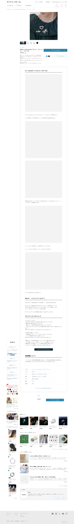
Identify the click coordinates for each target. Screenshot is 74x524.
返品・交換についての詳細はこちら (12, 378)
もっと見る (15, 498)
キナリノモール (9, 9)
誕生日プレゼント (35, 374)
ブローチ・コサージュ (46, 369)
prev (21, 26)
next (65, 26)
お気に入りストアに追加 (60, 498)
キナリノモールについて (24, 513)
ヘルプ (21, 514)
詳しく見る (16, 408)
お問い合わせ (22, 516)
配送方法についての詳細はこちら (12, 367)
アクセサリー (39, 369)
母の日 (46, 374)
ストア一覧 (13, 9)
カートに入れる (55, 50)
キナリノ (8, 514)
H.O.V (16, 9)
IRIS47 (33, 371)
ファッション (34, 369)
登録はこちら (16, 424)
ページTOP (38, 507)
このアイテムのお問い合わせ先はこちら (44, 388)
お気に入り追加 (61, 56)
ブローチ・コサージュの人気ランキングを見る (60, 449)
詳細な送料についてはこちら (11, 360)
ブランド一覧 (16, 513)
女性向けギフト (41, 374)
